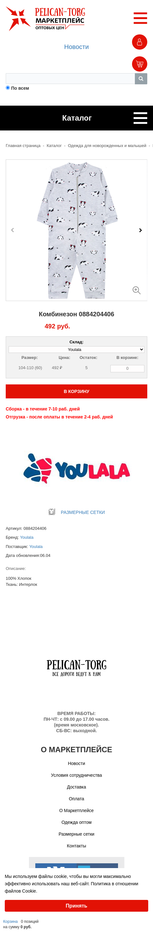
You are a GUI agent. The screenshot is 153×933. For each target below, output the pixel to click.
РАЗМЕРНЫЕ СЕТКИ (76, 512)
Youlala (26, 537)
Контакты (76, 845)
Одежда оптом (76, 822)
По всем (20, 88)
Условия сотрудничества (76, 775)
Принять (76, 905)
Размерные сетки (76, 834)
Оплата (76, 798)
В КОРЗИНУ (76, 391)
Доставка (76, 786)
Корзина (10, 921)
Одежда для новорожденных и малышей (107, 145)
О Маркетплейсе (76, 810)
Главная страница (23, 145)
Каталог (54, 145)
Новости (76, 46)
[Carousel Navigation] (76, 230)
